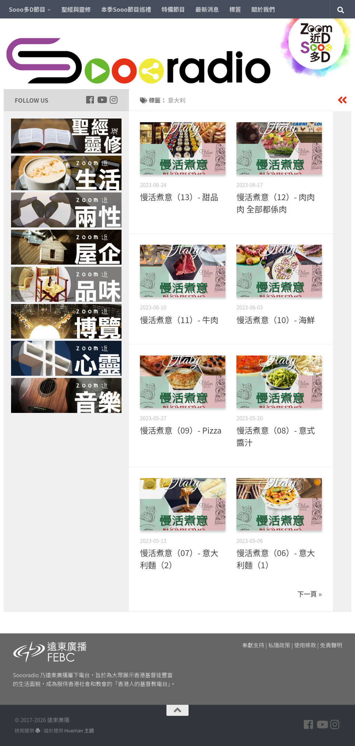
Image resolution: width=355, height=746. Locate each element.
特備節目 (173, 9)
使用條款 (305, 645)
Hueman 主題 (79, 730)
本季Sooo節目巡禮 (126, 9)
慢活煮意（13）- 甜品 (179, 196)
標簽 (235, 9)
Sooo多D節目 (27, 9)
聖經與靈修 (76, 9)
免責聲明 (331, 645)
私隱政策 (279, 645)
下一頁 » (309, 593)
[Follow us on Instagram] (113, 99)
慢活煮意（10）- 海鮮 (275, 319)
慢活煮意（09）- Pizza (181, 430)
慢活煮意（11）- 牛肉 (179, 319)
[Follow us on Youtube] (101, 99)
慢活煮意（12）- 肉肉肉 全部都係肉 (275, 203)
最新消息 (207, 9)
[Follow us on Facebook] (89, 99)
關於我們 (263, 9)
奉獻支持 (253, 645)
